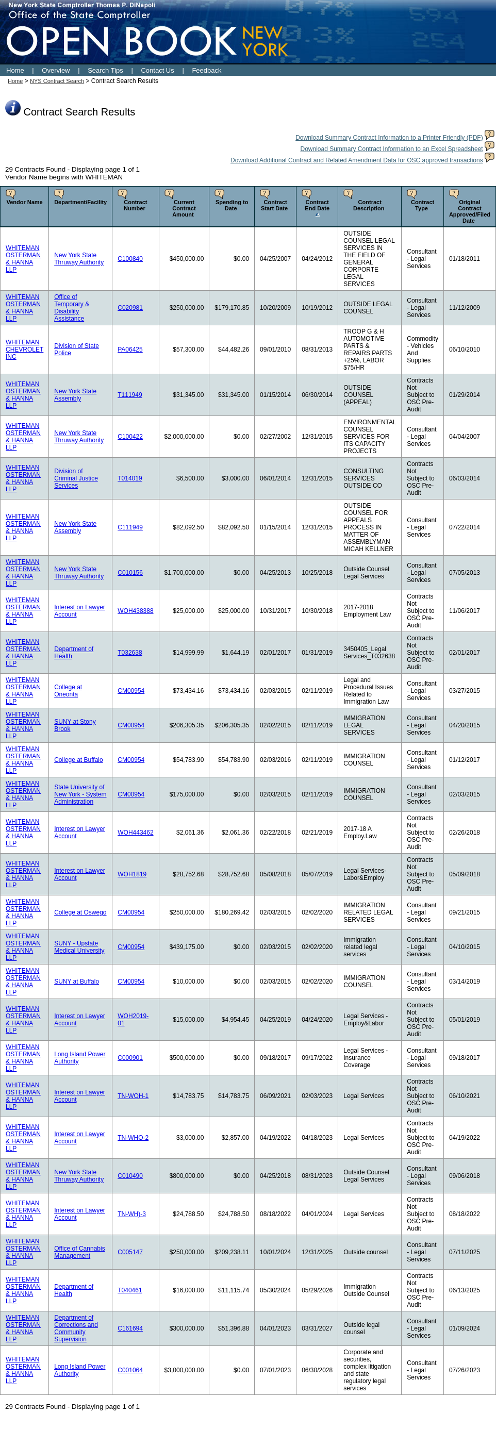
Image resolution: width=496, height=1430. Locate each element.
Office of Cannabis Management (79, 1252)
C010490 (130, 1175)
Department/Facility (80, 202)
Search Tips (105, 70)
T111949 (130, 394)
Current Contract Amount (183, 208)
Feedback (206, 70)
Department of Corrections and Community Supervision (76, 1328)
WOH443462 (135, 832)
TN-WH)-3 (132, 1214)
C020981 (130, 307)
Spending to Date (232, 205)
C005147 (130, 1252)
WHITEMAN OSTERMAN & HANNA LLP (23, 258)
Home (15, 70)
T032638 (130, 652)
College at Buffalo (78, 759)
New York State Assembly (75, 395)
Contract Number (135, 205)
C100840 (130, 258)
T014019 (130, 478)
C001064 (130, 1370)
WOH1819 (132, 874)
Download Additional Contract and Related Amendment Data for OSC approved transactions (356, 160)
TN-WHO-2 (133, 1137)
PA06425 (130, 349)
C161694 (130, 1328)
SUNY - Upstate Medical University (79, 947)
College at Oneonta (68, 691)
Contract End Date (317, 205)
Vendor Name (24, 202)
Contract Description (369, 205)
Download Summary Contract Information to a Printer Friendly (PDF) (389, 137)
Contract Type (422, 205)
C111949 (130, 527)
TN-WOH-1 (133, 1096)
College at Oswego (80, 912)
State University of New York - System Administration (80, 794)
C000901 (130, 1057)
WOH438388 (135, 610)
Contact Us (157, 70)
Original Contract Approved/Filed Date (469, 211)
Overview (56, 70)
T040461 (130, 1290)
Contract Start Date (274, 205)
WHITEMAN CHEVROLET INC (24, 349)
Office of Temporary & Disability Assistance (71, 307)
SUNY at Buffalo (76, 981)
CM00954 (131, 690)
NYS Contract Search (57, 81)
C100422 (130, 436)
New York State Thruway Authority (79, 259)
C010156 (130, 572)
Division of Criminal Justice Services (76, 478)
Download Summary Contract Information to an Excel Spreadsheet (391, 149)
